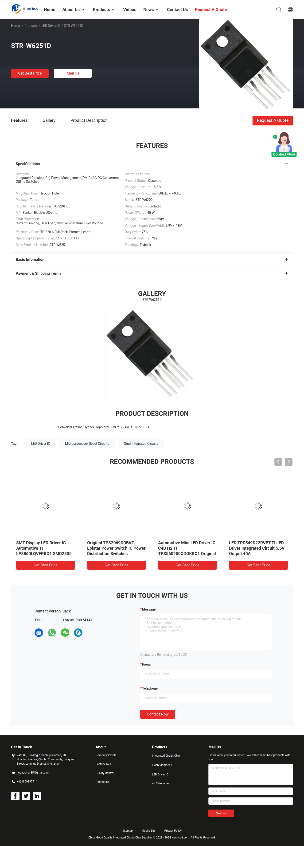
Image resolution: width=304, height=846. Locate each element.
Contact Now (157, 714)
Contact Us (102, 782)
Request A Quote (272, 120)
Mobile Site (148, 830)
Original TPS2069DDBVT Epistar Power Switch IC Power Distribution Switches (116, 548)
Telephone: (150, 688)
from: (146, 664)
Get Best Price (30, 73)
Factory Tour (103, 764)
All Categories (160, 783)
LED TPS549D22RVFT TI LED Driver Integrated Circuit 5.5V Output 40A (257, 548)
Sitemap (127, 830)
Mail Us (73, 73)
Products (31, 26)
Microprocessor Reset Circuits (87, 443)
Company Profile (106, 755)
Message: (149, 609)
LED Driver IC (50, 26)
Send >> (221, 813)
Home (15, 26)
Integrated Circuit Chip (166, 755)
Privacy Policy (173, 830)
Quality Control (105, 773)
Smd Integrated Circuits (141, 443)
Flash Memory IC (162, 765)
